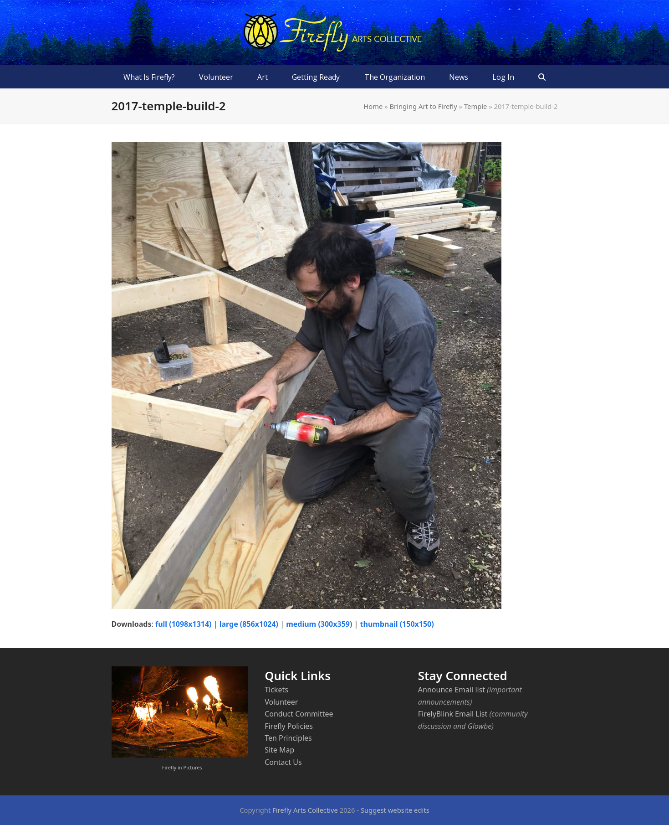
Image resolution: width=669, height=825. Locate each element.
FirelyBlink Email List (452, 714)
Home (373, 106)
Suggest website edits (395, 810)
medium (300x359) (319, 624)
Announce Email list (451, 690)
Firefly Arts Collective (305, 810)
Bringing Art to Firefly (423, 106)
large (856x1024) (249, 624)
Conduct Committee (299, 714)
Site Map (279, 750)
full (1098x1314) (183, 624)
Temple (475, 106)
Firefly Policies (289, 726)
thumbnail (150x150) (397, 624)
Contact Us (283, 762)
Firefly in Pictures (182, 767)
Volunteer (281, 702)
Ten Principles (288, 738)
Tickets (276, 690)
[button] (541, 77)
